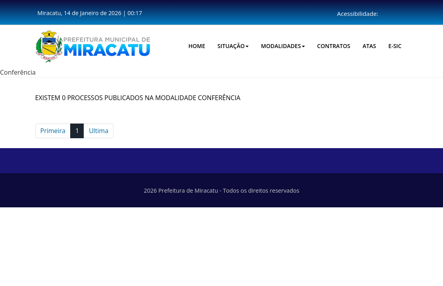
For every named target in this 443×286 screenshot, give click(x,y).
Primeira (52, 130)
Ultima (98, 130)
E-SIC (394, 46)
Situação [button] (233, 46)
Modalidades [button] (283, 46)
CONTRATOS (334, 46)
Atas (369, 46)
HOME (196, 46)
